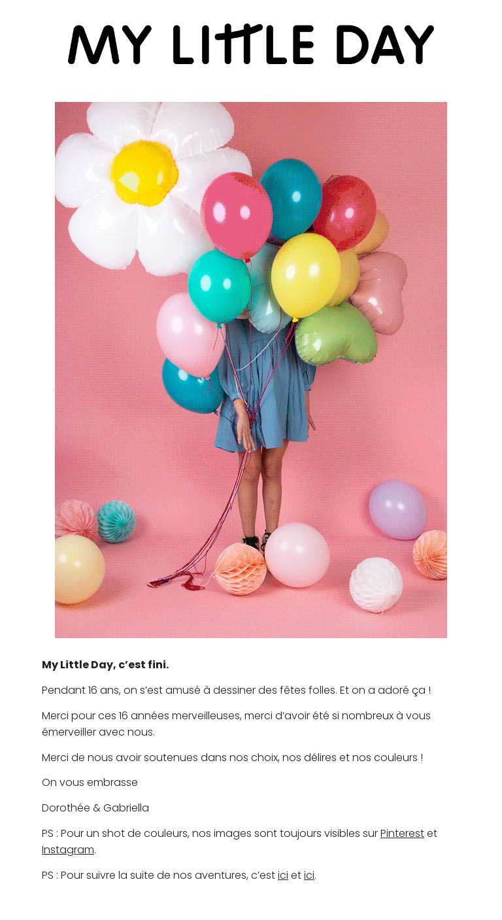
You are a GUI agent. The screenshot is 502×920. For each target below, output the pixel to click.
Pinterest (402, 833)
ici (283, 875)
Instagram (68, 849)
